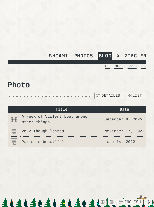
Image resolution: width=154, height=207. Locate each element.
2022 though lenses (43, 131)
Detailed (108, 95)
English (130, 201)
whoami (58, 56)
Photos (83, 56)
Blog (105, 56)
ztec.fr (135, 56)
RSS (143, 66)
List (135, 95)
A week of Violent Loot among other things (55, 119)
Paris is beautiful (43, 141)
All (107, 66)
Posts (118, 66)
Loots (132, 66)
